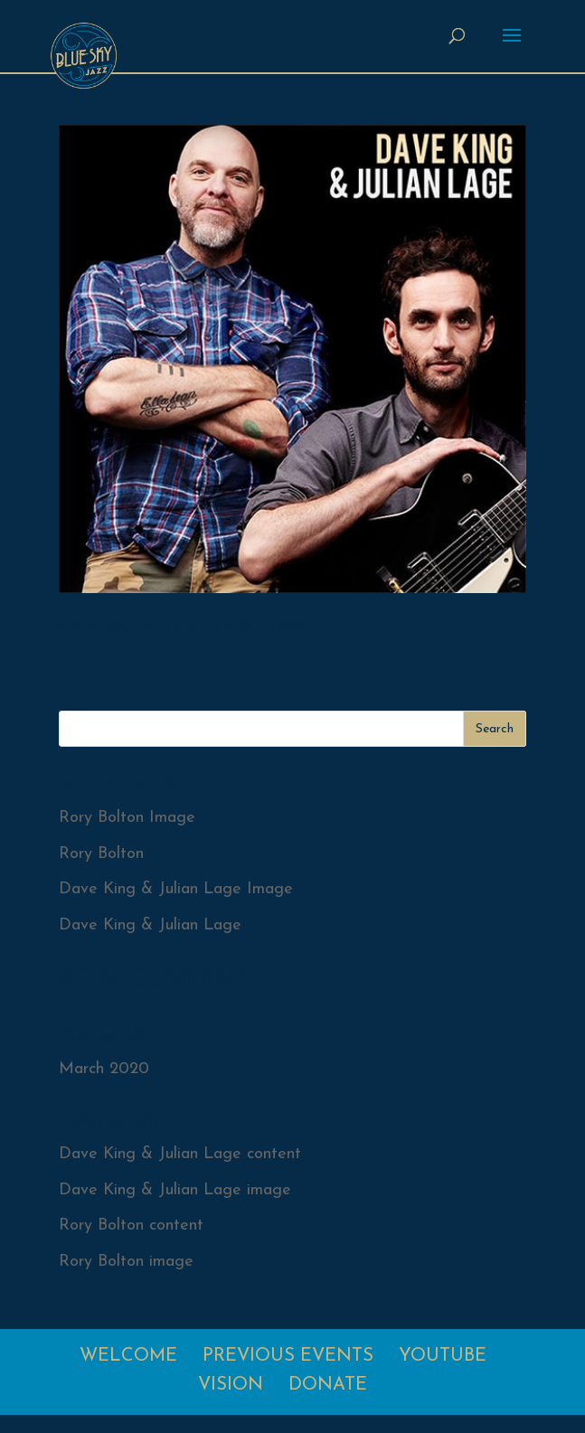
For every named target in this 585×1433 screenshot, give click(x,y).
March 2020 (104, 1069)
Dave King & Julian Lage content (180, 1154)
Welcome (128, 1356)
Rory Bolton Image (127, 817)
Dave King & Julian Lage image (175, 1190)
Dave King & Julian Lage (150, 925)
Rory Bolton (101, 854)
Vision (230, 1385)
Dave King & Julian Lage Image (182, 627)
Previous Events (288, 1356)
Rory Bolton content (131, 1225)
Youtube (442, 1356)
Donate (327, 1385)
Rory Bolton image (126, 1261)
